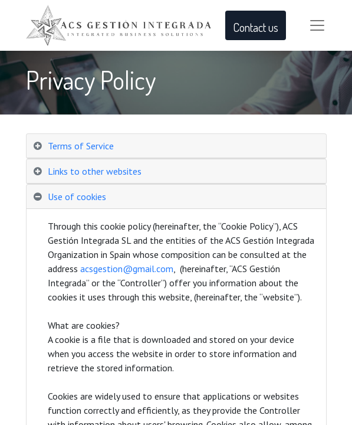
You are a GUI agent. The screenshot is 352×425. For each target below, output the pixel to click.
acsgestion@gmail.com (126, 268)
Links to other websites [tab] (95, 171)
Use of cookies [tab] (77, 196)
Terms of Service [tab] (81, 146)
